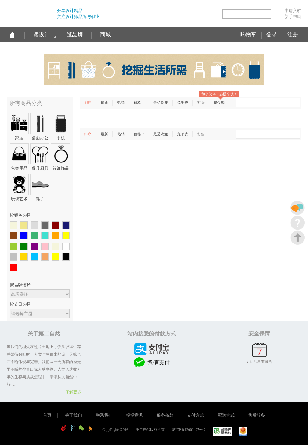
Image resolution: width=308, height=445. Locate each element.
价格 (138, 102)
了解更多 (73, 392)
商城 (105, 35)
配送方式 (226, 415)
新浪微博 (175, 14)
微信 (200, 14)
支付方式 (195, 415)
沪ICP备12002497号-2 (189, 430)
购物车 (248, 35)
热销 (121, 102)
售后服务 (256, 415)
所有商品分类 (26, 103)
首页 (47, 415)
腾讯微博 (187, 14)
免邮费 (182, 102)
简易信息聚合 (213, 14)
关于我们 (73, 415)
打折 (201, 102)
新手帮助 (293, 16)
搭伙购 (219, 102)
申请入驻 (293, 10)
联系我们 (104, 415)
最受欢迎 (160, 102)
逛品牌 (75, 35)
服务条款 (165, 415)
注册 (292, 35)
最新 (104, 102)
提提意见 (134, 415)
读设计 (41, 35)
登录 (271, 35)
